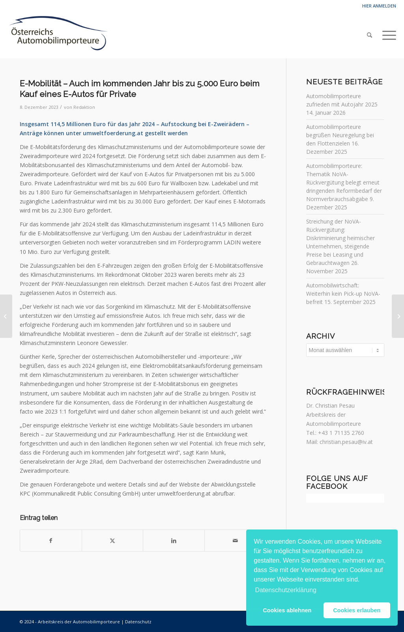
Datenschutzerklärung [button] (285, 590)
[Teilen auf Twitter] (112, 540)
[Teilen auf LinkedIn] (173, 540)
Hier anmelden (379, 6)
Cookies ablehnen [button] (287, 610)
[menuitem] (369, 35)
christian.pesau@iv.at (346, 442)
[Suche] (369, 35)
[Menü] (386, 35)
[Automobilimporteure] (58, 35)
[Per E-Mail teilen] (235, 540)
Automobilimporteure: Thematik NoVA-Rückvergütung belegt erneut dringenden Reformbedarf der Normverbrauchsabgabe (344, 182)
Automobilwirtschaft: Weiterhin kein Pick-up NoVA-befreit (343, 294)
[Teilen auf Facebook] (51, 540)
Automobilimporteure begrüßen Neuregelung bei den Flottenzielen (340, 135)
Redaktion (84, 107)
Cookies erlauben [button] (356, 610)
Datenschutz (138, 622)
